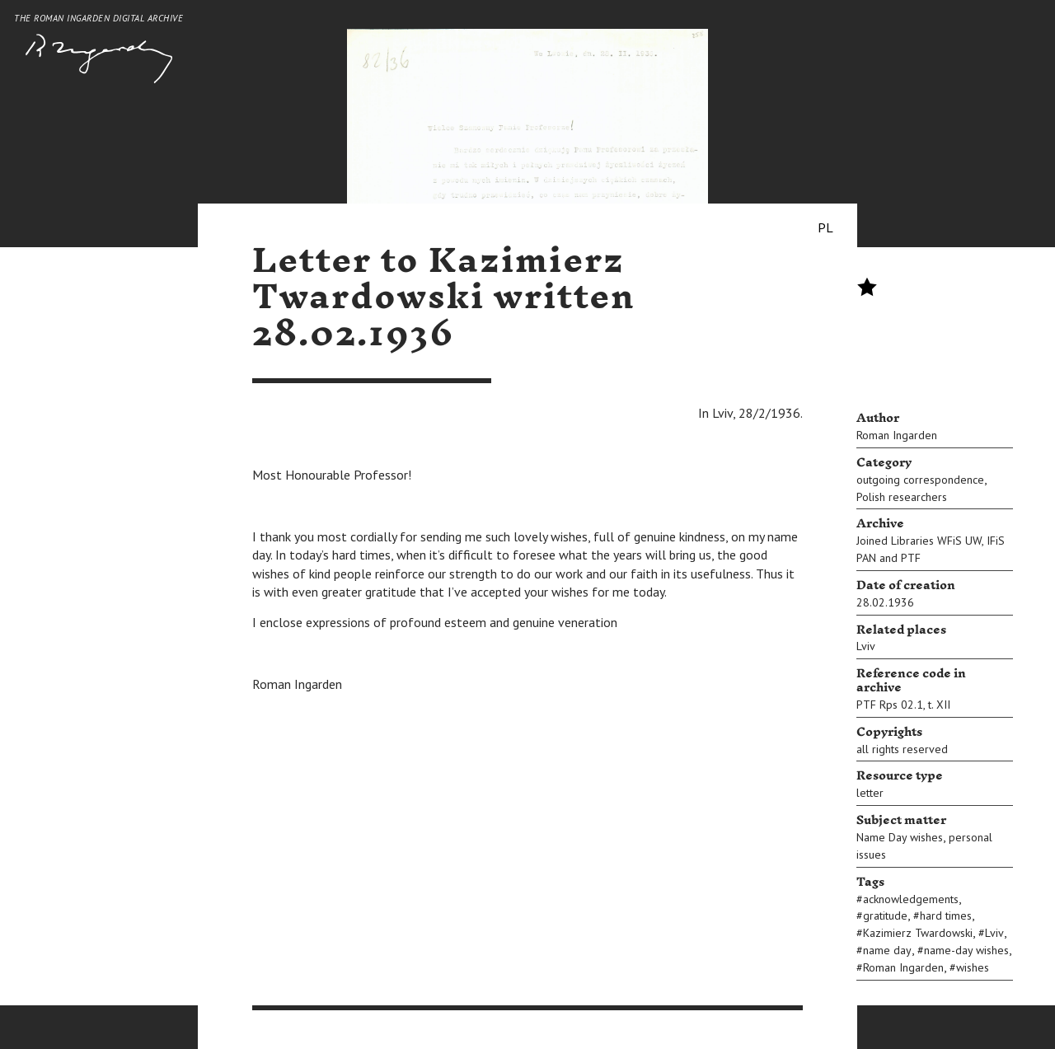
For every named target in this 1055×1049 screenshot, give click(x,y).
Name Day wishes (899, 837)
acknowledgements (911, 899)
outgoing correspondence (920, 479)
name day (887, 950)
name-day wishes (966, 950)
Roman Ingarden (896, 435)
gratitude (885, 915)
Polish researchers (901, 496)
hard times (946, 915)
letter (870, 792)
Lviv (865, 646)
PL (825, 227)
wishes (972, 967)
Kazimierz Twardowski (918, 932)
